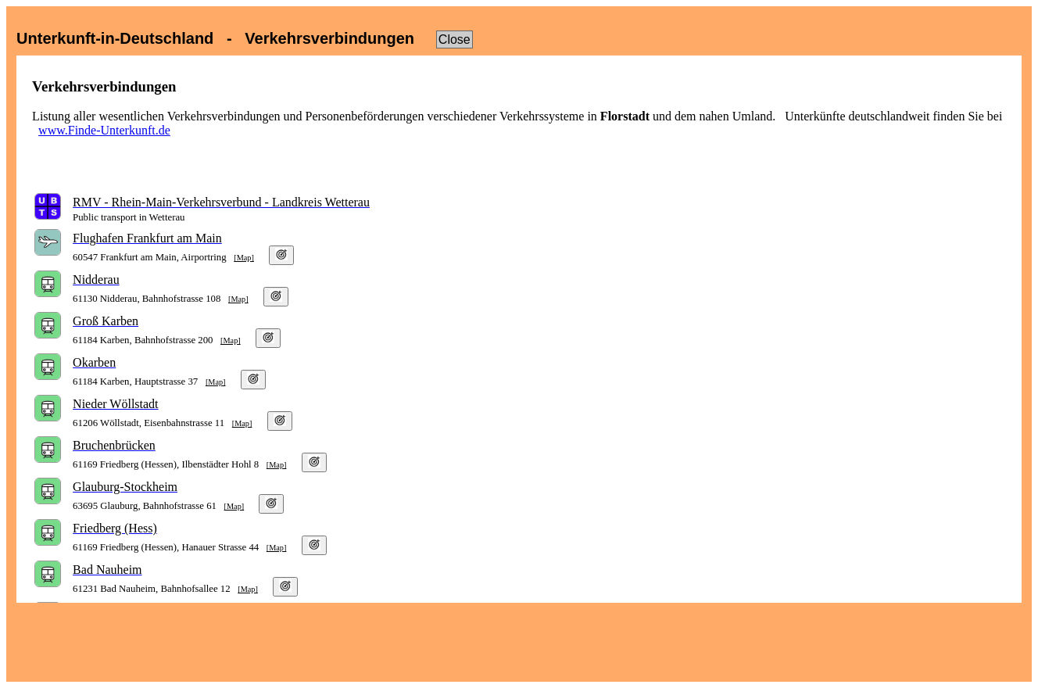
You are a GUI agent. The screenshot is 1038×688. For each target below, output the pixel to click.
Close (454, 39)
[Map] (244, 257)
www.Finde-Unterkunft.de (104, 130)
